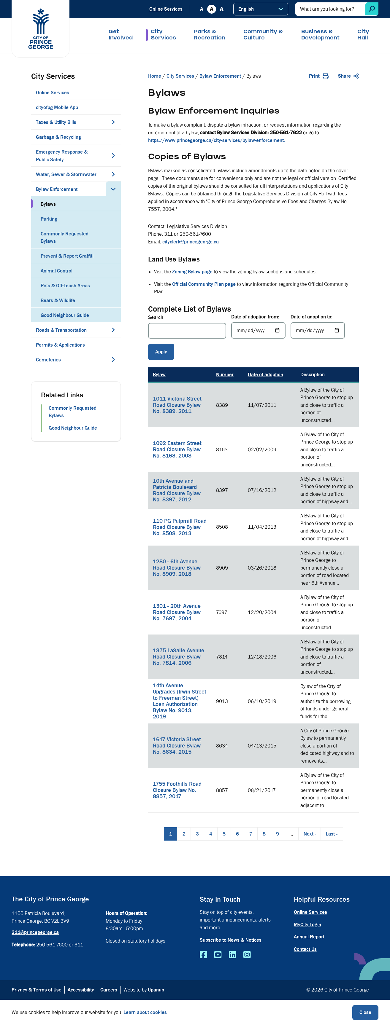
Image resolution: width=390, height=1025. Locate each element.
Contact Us (305, 949)
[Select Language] (260, 9)
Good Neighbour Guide (65, 315)
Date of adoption (265, 375)
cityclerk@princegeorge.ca (190, 242)
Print (319, 76)
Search (155, 317)
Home (154, 76)
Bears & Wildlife (58, 300)
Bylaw (159, 375)
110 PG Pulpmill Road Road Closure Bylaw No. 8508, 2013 (180, 527)
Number (225, 375)
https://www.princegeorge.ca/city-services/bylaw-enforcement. (216, 140)
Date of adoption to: (311, 317)
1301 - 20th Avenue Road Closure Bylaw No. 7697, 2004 (177, 612)
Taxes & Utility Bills (56, 122)
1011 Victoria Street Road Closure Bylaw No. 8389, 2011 (177, 405)
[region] (253, 590)
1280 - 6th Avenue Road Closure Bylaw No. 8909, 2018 (177, 568)
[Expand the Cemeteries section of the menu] (113, 359)
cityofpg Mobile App (57, 107)
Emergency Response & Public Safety (62, 156)
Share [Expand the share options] (348, 76)
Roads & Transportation (61, 330)
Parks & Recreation (209, 35)
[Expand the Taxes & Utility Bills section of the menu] (113, 121)
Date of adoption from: (255, 317)
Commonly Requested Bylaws (64, 238)
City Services (163, 35)
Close (365, 1012)
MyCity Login (307, 925)
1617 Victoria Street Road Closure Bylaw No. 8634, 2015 (177, 745)
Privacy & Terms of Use (36, 990)
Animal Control (56, 271)
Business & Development (320, 35)
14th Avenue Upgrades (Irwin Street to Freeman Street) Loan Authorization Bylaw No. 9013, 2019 (179, 701)
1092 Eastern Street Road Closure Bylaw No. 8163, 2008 (177, 449)
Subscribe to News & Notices (230, 940)
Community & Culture (263, 35)
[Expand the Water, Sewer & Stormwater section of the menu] (113, 174)
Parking (49, 219)
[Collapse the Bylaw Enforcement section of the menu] (113, 188)
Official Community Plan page (204, 284)
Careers (108, 990)
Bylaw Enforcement (56, 189)
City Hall (363, 35)
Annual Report (309, 937)
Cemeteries (48, 360)
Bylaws (48, 204)
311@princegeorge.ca (35, 932)
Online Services (166, 9)
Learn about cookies (145, 1012)
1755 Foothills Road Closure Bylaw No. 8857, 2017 (177, 790)
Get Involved (121, 35)
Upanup (156, 990)
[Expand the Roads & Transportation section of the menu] (113, 329)
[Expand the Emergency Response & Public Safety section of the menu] (113, 155)
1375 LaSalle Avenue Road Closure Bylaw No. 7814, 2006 (178, 657)
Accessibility (81, 990)
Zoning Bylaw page (192, 272)
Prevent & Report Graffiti (67, 256)
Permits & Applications (60, 345)
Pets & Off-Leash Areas (65, 286)
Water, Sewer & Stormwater (66, 174)
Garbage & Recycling (58, 137)
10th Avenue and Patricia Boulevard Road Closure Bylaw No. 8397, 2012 (177, 490)
